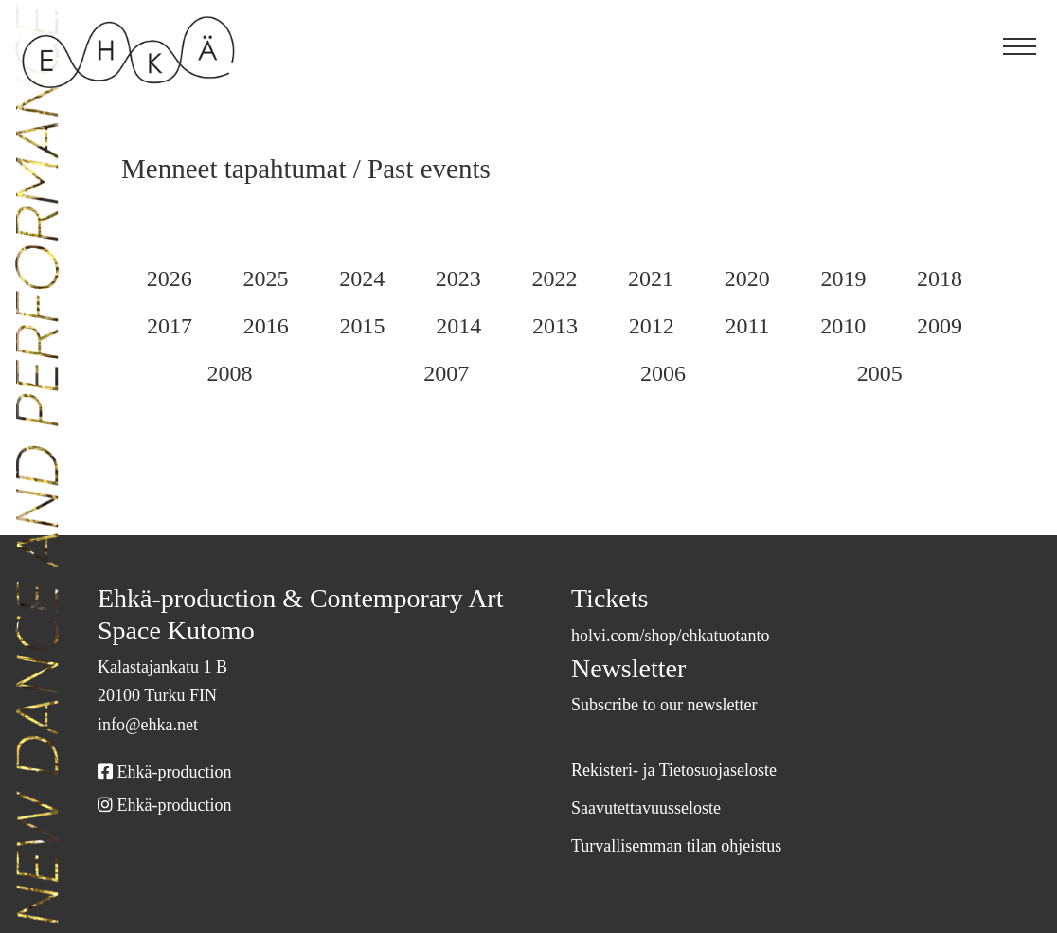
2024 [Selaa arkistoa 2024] (394, 279)
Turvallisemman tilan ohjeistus (687, 845)
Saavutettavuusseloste (660, 808)
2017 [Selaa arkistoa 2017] (265, 326)
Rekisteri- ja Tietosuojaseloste (686, 770)
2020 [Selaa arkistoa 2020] (828, 279)
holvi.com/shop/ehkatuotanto (690, 635)
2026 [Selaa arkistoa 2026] (176, 279)
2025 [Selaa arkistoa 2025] (285, 279)
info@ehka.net (153, 724)
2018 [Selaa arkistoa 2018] (169, 326)
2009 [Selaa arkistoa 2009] (208, 373)
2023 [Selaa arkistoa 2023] (504, 279)
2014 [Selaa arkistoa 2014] (555, 326)
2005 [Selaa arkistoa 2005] (900, 373)
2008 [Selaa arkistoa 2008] (381, 373)
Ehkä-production (174, 772)
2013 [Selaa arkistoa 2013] (652, 326)
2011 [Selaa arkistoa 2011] (843, 326)
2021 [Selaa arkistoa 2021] (721, 279)
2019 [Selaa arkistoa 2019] (935, 279)
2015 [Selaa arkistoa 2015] (458, 326)
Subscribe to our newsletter (675, 704)
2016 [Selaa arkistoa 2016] (362, 326)
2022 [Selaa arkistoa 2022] (613, 279)
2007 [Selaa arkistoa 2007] (554, 373)
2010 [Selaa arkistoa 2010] (938, 326)
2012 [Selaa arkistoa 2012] (749, 326)
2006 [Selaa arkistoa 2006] (727, 373)
